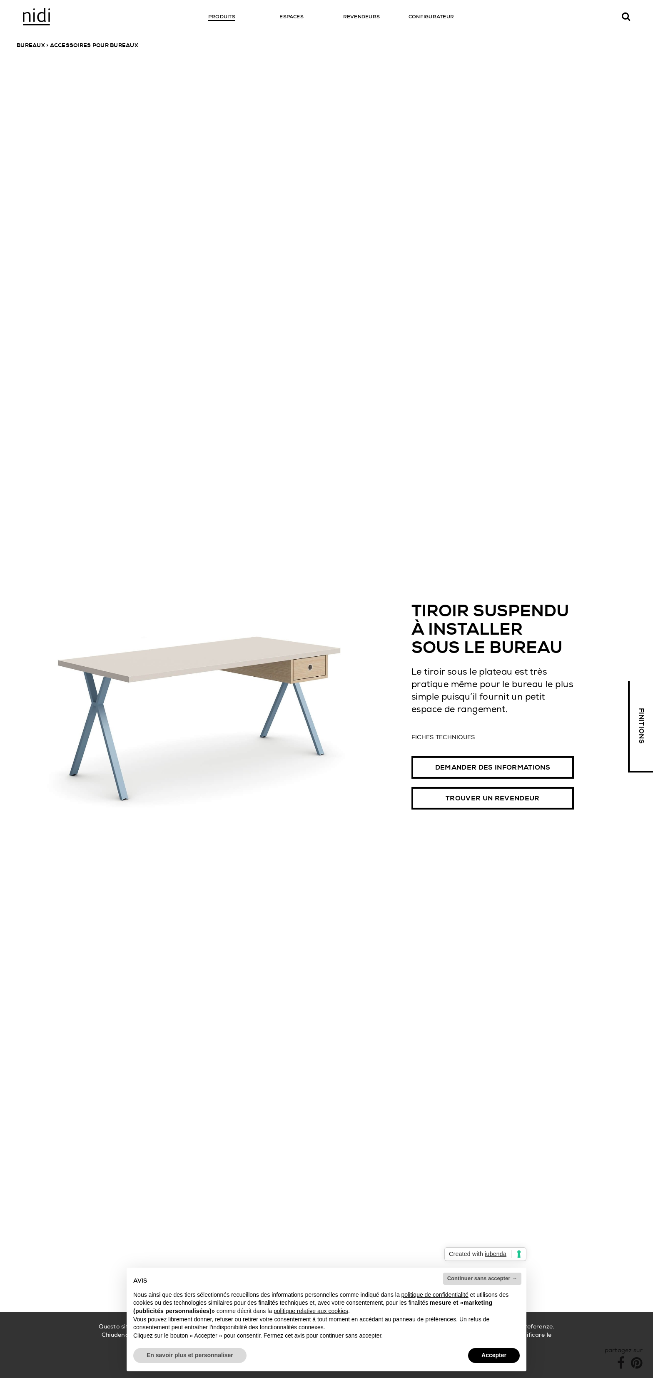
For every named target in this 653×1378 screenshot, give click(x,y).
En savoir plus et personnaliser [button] (190, 1355)
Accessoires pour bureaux (94, 45)
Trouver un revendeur (492, 798)
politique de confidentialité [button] (435, 1294)
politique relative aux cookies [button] (311, 1311)
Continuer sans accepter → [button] (482, 1278)
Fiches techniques (443, 736)
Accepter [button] (493, 1355)
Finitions (641, 726)
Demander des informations (492, 767)
